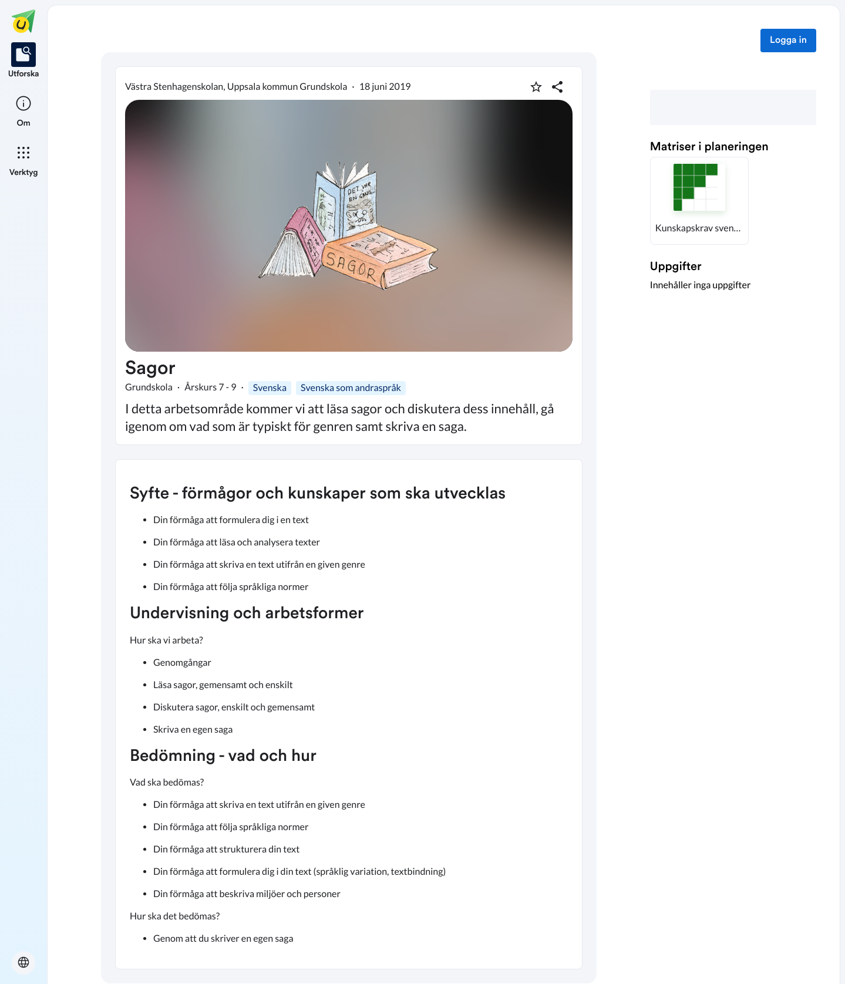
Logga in (788, 40)
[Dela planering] (557, 86)
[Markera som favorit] (536, 86)
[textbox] (349, 714)
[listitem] (23, 61)
